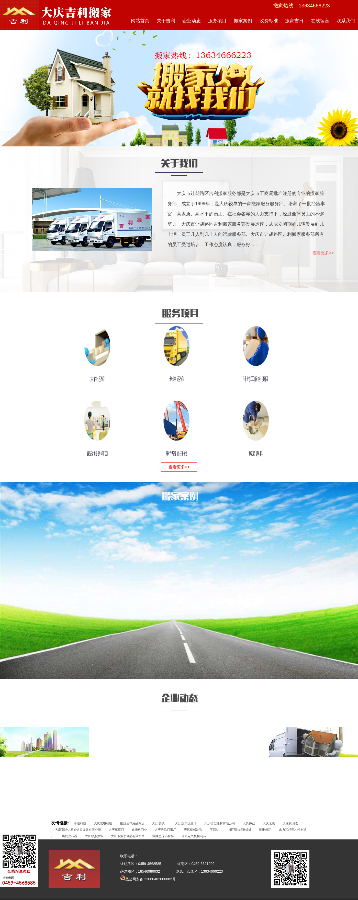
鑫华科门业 (139, 830)
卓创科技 (80, 823)
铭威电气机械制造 (194, 836)
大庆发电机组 (103, 823)
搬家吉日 (294, 20)
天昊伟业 (249, 823)
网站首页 (140, 20)
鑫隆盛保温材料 (163, 836)
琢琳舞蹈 (265, 830)
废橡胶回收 (290, 823)
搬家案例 (243, 20)
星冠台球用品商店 (132, 823)
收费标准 (269, 20)
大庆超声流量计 (186, 823)
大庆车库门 (116, 830)
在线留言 (320, 20)
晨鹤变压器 (69, 836)
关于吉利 (166, 20)
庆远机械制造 (193, 830)
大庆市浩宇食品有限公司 (128, 836)
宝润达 (214, 830)
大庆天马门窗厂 (165, 830)
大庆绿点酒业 (94, 836)
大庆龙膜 (269, 823)
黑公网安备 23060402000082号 (148, 879)
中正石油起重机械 (239, 830)
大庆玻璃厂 (159, 823)
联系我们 (346, 20)
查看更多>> (335, 253)
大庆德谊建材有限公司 (219, 823)
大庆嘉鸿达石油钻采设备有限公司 (78, 830)
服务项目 (217, 20)
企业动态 (191, 20)
